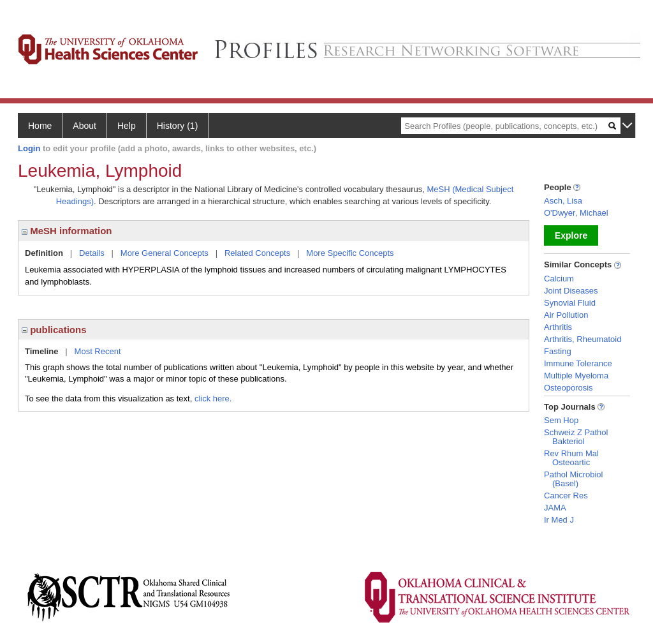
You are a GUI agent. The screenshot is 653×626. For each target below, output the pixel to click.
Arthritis (558, 327)
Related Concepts (257, 253)
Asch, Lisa (563, 200)
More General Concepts (165, 253)
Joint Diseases (571, 290)
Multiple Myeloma (576, 375)
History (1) (177, 126)
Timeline (42, 351)
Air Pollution (566, 315)
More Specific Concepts (349, 253)
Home (40, 126)
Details (92, 253)
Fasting (557, 351)
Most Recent (98, 351)
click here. (213, 398)
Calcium (559, 278)
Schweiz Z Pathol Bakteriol (576, 437)
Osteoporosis (568, 387)
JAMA (555, 507)
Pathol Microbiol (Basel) (573, 479)
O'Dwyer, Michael (576, 213)
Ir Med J (559, 520)
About (84, 126)
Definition (44, 253)
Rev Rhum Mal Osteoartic (571, 458)
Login (29, 148)
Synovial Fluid (570, 303)
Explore (571, 235)
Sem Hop (561, 420)
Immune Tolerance (578, 363)
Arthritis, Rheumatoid (582, 339)
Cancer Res (566, 495)
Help (126, 126)
